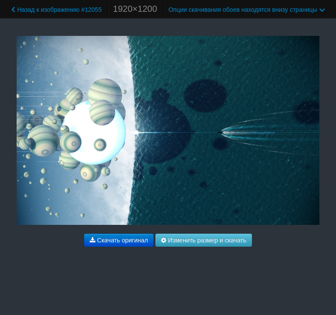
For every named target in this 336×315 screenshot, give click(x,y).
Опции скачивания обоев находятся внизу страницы (246, 9)
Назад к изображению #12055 (56, 9)
